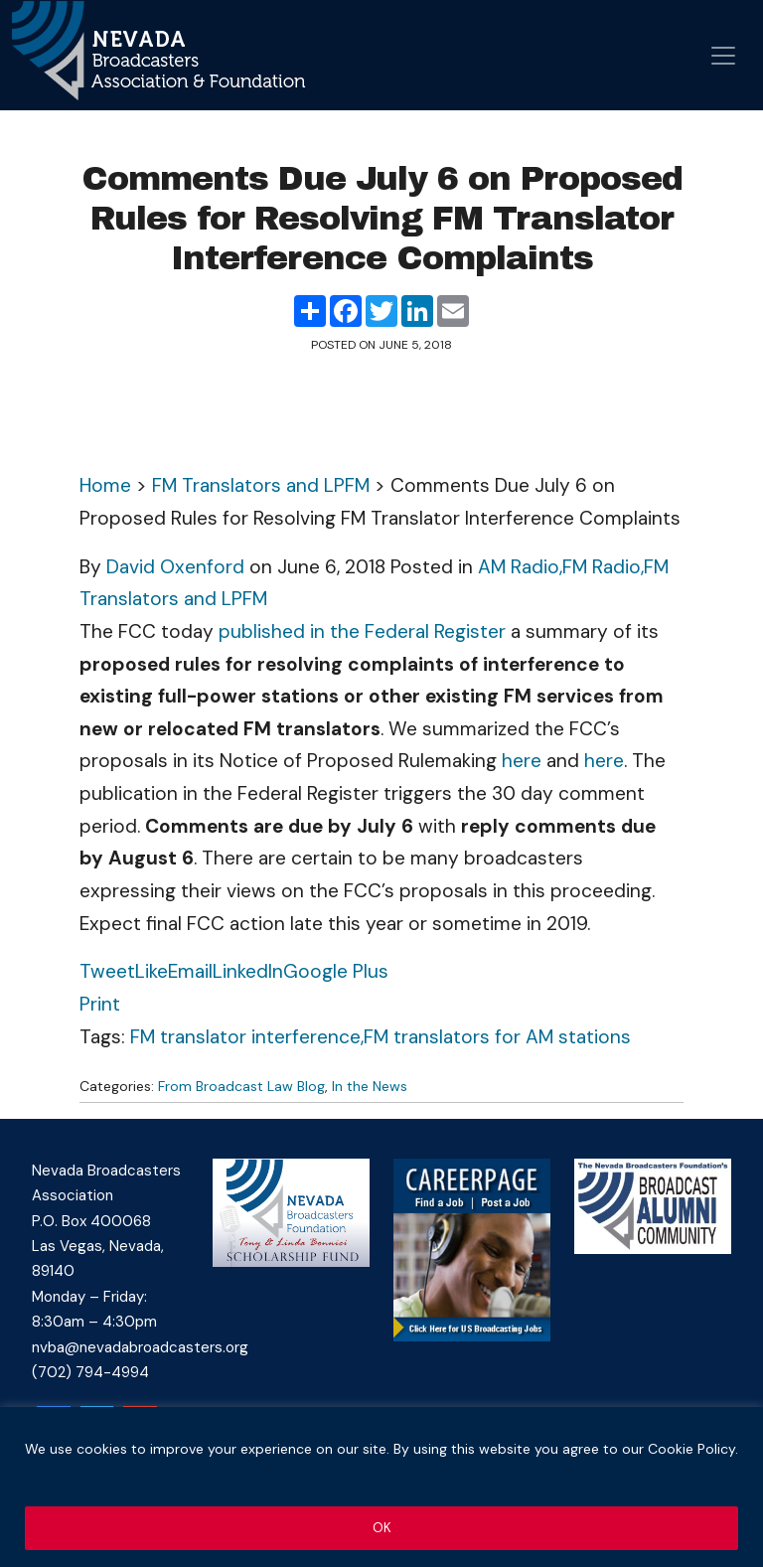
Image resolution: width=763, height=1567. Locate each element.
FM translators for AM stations (497, 1036)
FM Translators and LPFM (261, 485)
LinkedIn (248, 971)
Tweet (107, 971)
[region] (381, 1488)
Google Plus (335, 971)
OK (382, 1528)
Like (151, 971)
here (521, 760)
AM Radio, (520, 566)
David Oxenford (175, 566)
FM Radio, (603, 566)
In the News (369, 1086)
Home (105, 485)
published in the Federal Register (362, 631)
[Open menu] (723, 56)
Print (99, 1004)
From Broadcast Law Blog (241, 1086)
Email (190, 971)
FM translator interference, (247, 1036)
